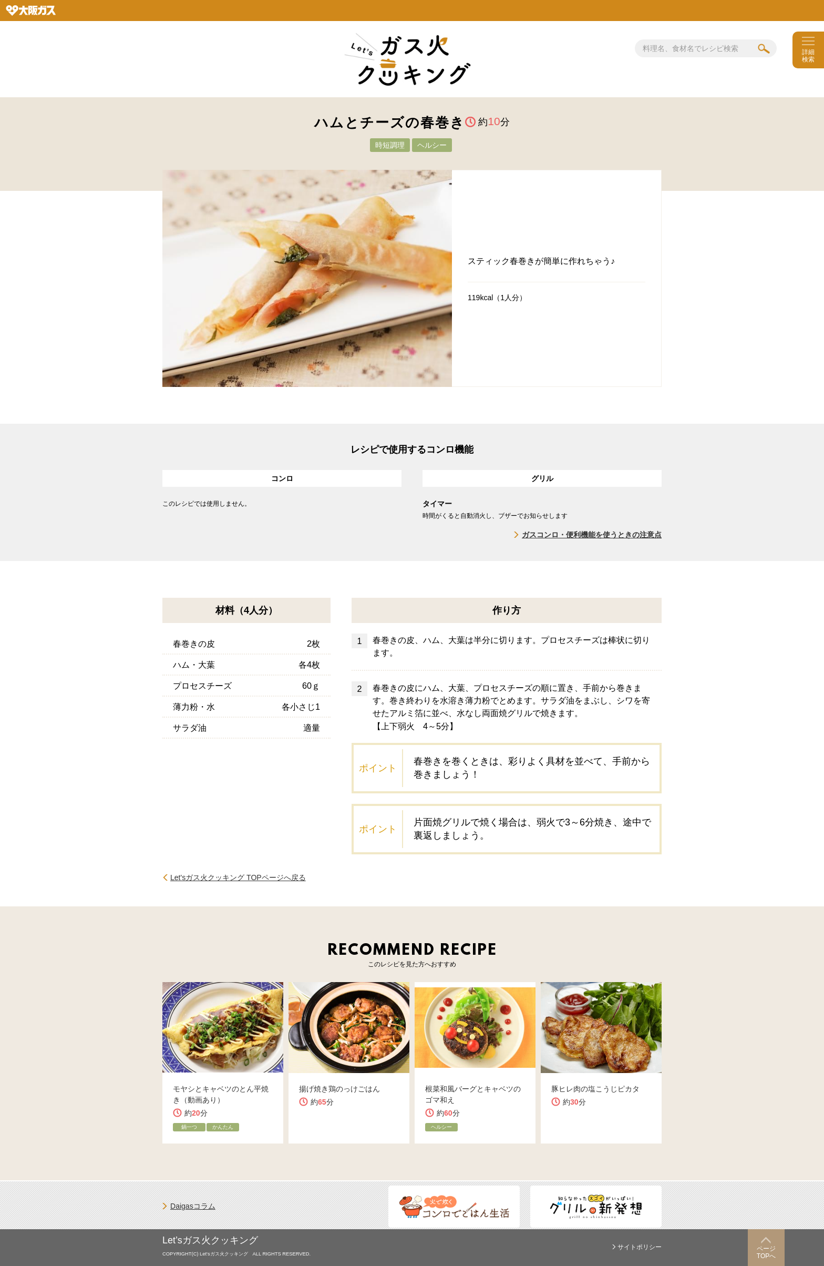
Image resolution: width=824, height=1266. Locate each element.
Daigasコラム (192, 1206)
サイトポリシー (639, 1247)
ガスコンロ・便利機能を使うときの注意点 (592, 534)
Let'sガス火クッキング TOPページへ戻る (238, 877)
